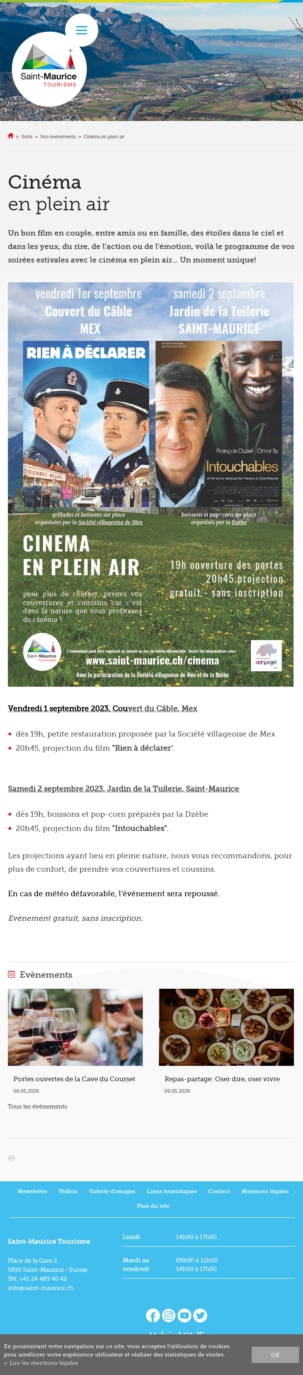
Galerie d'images (112, 1191)
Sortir (27, 137)
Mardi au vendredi (136, 1265)
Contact (219, 1191)
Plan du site (153, 1206)
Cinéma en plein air (104, 137)
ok (275, 1354)
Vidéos (68, 1191)
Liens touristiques (172, 1191)
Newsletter (32, 1191)
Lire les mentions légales (43, 1363)
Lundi (131, 1237)
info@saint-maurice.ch (40, 1288)
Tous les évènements (37, 1106)
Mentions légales (265, 1191)
